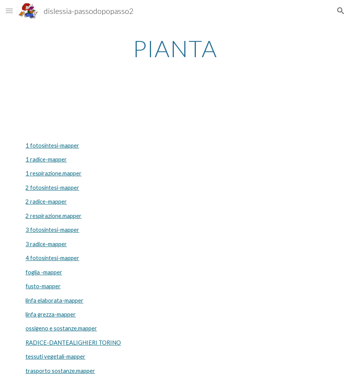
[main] (175, 48)
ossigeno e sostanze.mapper (61, 328)
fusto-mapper (43, 286)
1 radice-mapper (46, 159)
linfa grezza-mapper (50, 314)
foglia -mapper (43, 272)
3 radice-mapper (46, 244)
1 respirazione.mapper (53, 173)
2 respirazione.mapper (53, 216)
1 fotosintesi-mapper (52, 145)
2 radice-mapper (46, 201)
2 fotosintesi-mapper (52, 187)
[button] (9, 10)
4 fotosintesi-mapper (52, 258)
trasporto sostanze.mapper (60, 371)
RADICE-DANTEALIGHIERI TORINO (73, 342)
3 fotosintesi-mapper (52, 229)
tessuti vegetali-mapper (55, 356)
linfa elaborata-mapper (54, 300)
